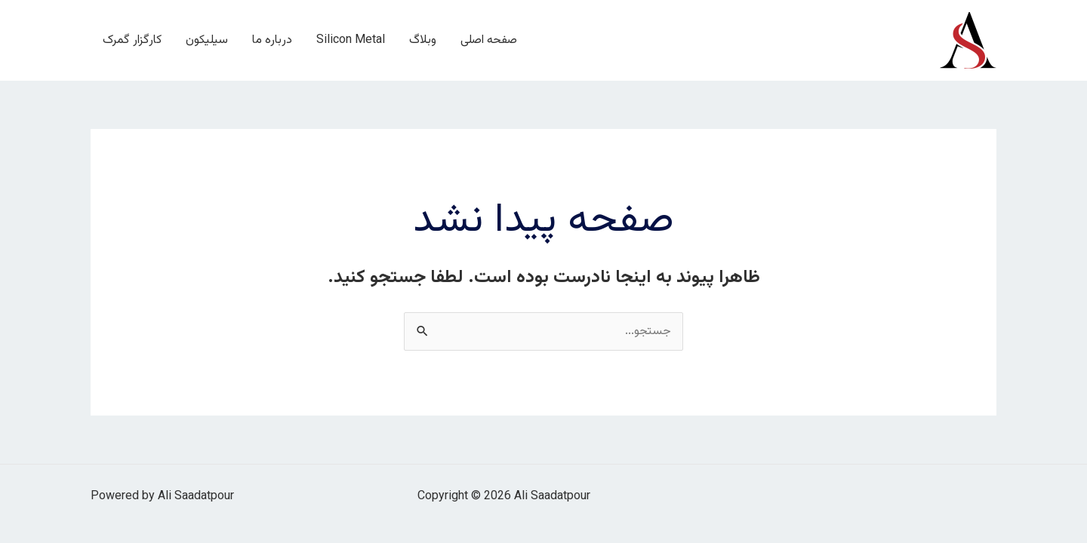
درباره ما (272, 40)
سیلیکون (207, 40)
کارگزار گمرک (132, 40)
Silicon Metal (350, 40)
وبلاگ (422, 40)
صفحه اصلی (488, 40)
